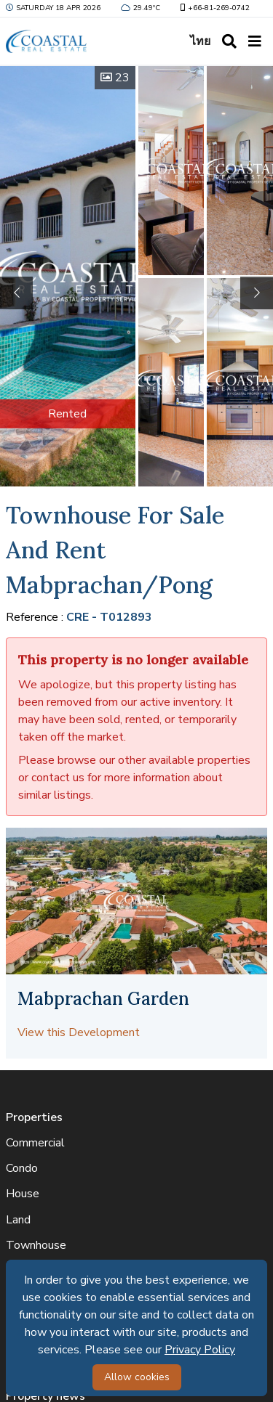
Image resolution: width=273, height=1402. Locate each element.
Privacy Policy (200, 1350)
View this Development (78, 1032)
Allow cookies (137, 1377)
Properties (34, 1117)
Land (18, 1220)
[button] (256, 293)
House (22, 1194)
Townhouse (36, 1245)
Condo (22, 1168)
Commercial (35, 1143)
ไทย (200, 41)
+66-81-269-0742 (214, 8)
